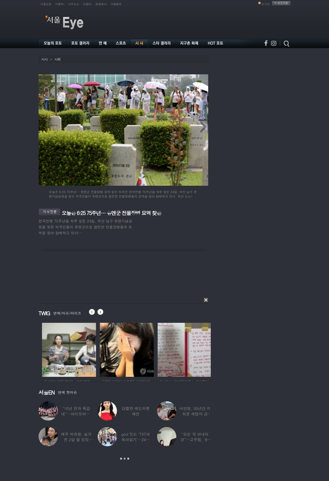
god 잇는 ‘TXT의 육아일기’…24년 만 (135, 439)
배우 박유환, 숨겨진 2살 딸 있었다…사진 (76, 439)
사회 (57, 59)
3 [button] (128, 459)
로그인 (265, 4)
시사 (44, 59)
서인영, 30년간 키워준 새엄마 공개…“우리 (195, 414)
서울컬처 (116, 4)
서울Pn (59, 4)
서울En (87, 4)
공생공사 (101, 4)
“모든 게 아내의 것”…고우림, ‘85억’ (194, 439)
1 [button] (121, 459)
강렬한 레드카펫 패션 (136, 411)
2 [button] (125, 459)
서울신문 (46, 4)
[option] (40, 349)
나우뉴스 (73, 4)
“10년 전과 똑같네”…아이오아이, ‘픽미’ (76, 414)
